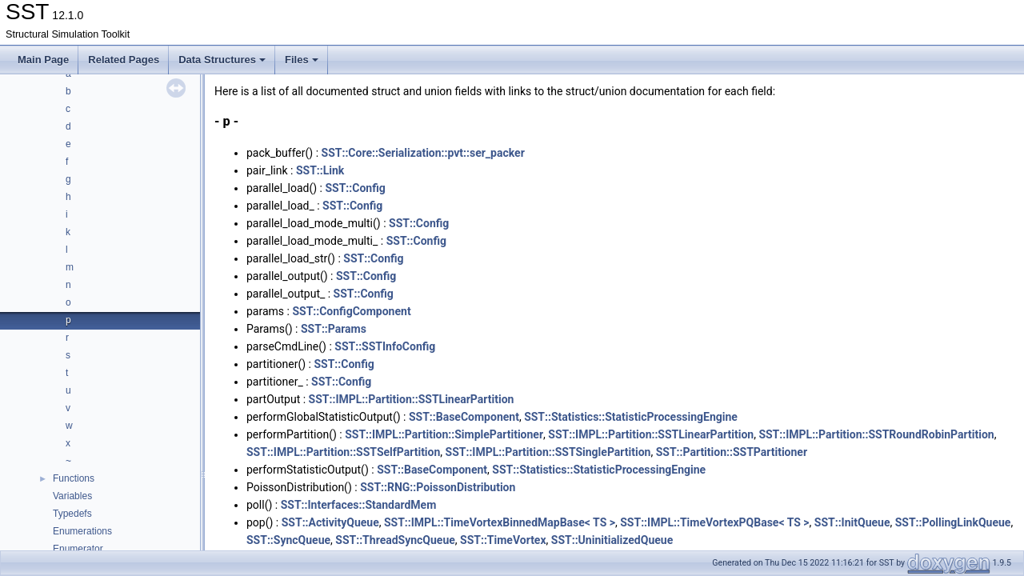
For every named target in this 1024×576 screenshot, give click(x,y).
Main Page (43, 60)
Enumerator (78, 548)
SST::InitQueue (852, 522)
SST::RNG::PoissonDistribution (437, 487)
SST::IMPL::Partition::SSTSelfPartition (343, 452)
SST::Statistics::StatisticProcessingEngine (631, 416)
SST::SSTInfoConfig (384, 346)
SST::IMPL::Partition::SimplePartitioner (444, 434)
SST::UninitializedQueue (612, 540)
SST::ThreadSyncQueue (395, 540)
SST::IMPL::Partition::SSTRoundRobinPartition (876, 434)
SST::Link (320, 170)
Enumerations (82, 531)
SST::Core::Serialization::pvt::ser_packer (423, 152)
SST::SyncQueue (288, 540)
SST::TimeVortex (503, 540)
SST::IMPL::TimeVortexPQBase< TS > (714, 522)
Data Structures (222, 60)
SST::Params (333, 328)
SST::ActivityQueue (330, 522)
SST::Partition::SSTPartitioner (731, 452)
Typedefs (72, 513)
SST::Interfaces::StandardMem (359, 504)
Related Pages (123, 60)
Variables (72, 496)
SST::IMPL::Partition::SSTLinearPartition (411, 399)
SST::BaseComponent (464, 416)
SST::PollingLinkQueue (953, 522)
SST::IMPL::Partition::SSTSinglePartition (548, 452)
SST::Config (355, 188)
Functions (73, 478)
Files (301, 60)
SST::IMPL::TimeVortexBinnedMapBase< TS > (499, 522)
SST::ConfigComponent (351, 311)
